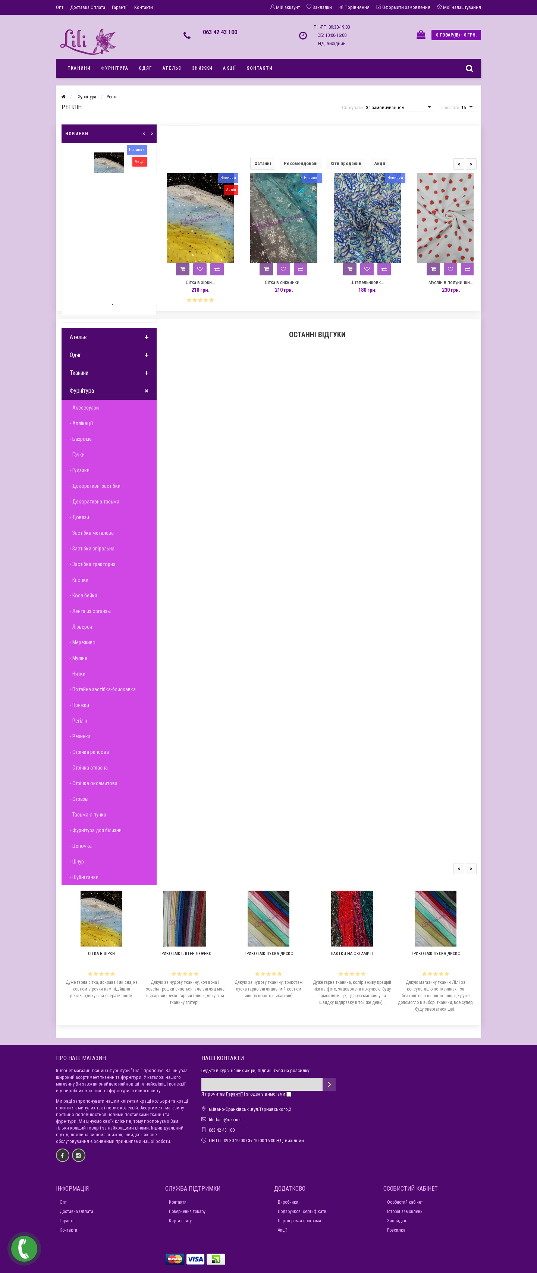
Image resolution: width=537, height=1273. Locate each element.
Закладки (396, 1220)
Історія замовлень (404, 1211)
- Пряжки (79, 705)
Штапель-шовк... (367, 282)
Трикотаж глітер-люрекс (185, 953)
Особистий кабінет (405, 1202)
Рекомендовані (301, 163)
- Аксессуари (84, 408)
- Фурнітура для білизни (96, 830)
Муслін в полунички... (450, 282)
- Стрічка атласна (89, 768)
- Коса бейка (83, 595)
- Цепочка (81, 846)
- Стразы (79, 799)
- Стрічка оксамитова (93, 783)
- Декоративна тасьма (94, 502)
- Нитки (77, 674)
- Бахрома (81, 439)
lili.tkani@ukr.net (225, 1119)
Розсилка (396, 1230)
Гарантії (120, 7)
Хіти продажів (345, 163)
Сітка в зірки (101, 953)
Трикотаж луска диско (268, 953)
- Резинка (80, 736)
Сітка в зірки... (200, 282)
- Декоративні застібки (95, 486)
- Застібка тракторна (93, 564)
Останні (262, 163)
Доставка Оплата (87, 7)
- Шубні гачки (84, 877)
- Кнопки (79, 580)
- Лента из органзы (90, 611)
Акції (229, 68)
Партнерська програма (299, 1220)
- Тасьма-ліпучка (88, 815)
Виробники (288, 1202)
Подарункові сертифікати (302, 1211)
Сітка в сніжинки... (284, 282)
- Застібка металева (92, 533)
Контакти (143, 7)
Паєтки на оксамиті (352, 953)
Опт (59, 7)
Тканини (79, 68)
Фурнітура (114, 68)
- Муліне (78, 658)
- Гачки (77, 455)
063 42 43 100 (220, 32)
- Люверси (81, 627)
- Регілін (78, 721)
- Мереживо (82, 642)
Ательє (172, 68)
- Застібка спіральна (92, 549)
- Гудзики (80, 470)
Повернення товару (187, 1211)
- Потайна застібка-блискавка (103, 689)
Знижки (202, 68)
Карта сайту (180, 1220)
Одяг (145, 68)
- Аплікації (81, 423)
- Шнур (77, 862)
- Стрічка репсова (89, 752)
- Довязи (79, 517)
